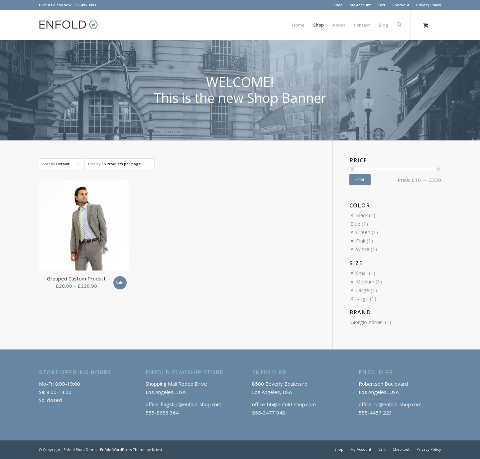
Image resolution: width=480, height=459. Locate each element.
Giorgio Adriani (367, 322)
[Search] (399, 25)
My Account (360, 4)
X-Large (359, 298)
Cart (381, 4)
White (362, 249)
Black (362, 215)
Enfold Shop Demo (80, 449)
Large (362, 290)
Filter (360, 179)
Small (362, 272)
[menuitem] (338, 5)
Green (363, 232)
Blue (355, 223)
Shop (338, 4)
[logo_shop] (71, 25)
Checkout (400, 4)
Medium (365, 281)
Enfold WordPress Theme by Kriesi (131, 449)
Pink (360, 240)
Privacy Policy (428, 4)
